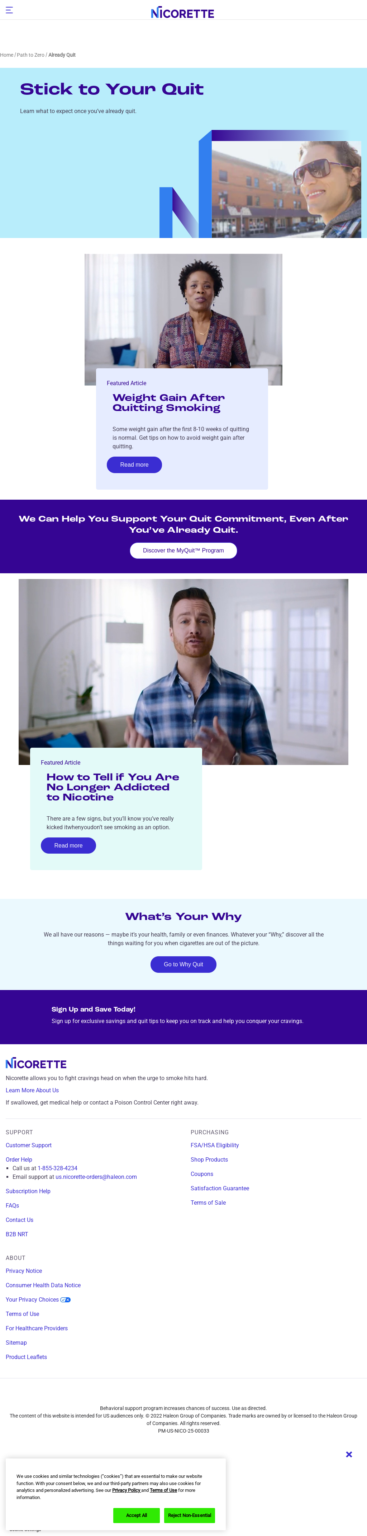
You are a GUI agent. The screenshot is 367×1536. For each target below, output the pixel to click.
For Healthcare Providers (37, 1328)
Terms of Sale (208, 1202)
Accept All (136, 1515)
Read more (134, 465)
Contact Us (19, 1220)
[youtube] (223, 1395)
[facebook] (143, 1395)
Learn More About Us (38, 1090)
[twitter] (196, 1395)
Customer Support (29, 1145)
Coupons (202, 1174)
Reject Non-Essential (189, 1515)
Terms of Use (22, 1314)
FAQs (12, 1205)
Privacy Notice (24, 1270)
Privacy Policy (126, 1490)
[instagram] (170, 1395)
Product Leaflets (26, 1357)
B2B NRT (17, 1234)
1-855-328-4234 (57, 1168)
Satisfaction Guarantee (220, 1188)
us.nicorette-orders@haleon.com (96, 1176)
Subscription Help (28, 1191)
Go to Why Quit (183, 964)
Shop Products (209, 1159)
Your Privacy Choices (38, 1299)
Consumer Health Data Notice (43, 1285)
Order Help (19, 1159)
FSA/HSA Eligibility (215, 1145)
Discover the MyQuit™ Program (183, 550)
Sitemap (16, 1342)
